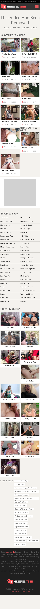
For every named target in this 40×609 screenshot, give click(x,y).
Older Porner (4, 254)
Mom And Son (20, 541)
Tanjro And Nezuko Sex (23, 537)
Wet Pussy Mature (26, 294)
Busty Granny (5, 272)
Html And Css (33, 541)
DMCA (23, 592)
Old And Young (20, 544)
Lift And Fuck (19, 484)
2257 (29, 592)
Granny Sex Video (26, 265)
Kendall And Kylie (21, 520)
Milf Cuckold (4, 240)
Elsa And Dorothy (21, 481)
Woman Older (5, 261)
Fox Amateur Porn (6, 236)
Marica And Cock (21, 502)
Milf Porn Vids (25, 276)
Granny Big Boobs (26, 225)
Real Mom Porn (25, 280)
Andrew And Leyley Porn (23, 516)
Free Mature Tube (26, 222)
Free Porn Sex (5, 276)
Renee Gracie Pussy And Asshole (23, 499)
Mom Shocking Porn (27, 269)
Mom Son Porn (5, 225)
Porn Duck (4, 298)
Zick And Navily (20, 534)
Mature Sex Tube (6, 222)
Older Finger (24, 251)
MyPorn (3, 229)
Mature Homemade (7, 247)
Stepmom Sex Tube (27, 287)
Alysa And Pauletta (21, 527)
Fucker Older (24, 247)
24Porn (2, 287)
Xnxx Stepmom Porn (27, 298)
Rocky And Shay (20, 506)
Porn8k (2, 294)
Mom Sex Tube (25, 254)
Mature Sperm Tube (7, 269)
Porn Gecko (4, 301)
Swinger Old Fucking (27, 258)
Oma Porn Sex (5, 290)
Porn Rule (23, 232)
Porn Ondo (4, 265)
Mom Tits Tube (25, 218)
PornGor (23, 301)
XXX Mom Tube (25, 272)
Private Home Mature (7, 243)
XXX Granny (24, 243)
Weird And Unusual (21, 495)
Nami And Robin (20, 530)
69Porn (2, 258)
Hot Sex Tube (5, 251)
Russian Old (24, 283)
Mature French (5, 232)
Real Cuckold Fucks (27, 240)
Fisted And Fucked (21, 513)
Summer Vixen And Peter (24, 509)
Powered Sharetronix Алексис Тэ (25, 491)
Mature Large (25, 229)
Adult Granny (4, 218)
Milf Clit (3, 280)
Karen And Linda (20, 523)
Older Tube (24, 236)
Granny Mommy (26, 261)
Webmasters (14, 592)
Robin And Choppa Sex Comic (25, 488)
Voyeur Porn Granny (27, 290)
